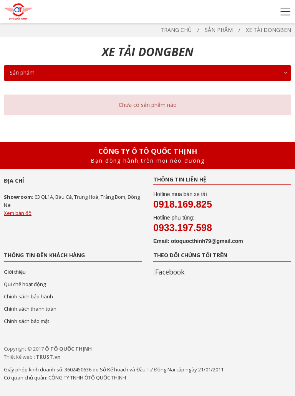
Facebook (169, 271)
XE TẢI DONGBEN (268, 29)
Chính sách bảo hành (28, 296)
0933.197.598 (182, 227)
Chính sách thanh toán (30, 308)
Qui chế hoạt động (25, 284)
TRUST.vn (48, 356)
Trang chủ (176, 29)
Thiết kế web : (19, 356)
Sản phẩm (219, 29)
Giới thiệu (15, 271)
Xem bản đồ (17, 213)
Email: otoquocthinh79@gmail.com (198, 241)
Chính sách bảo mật (26, 321)
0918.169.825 (182, 204)
